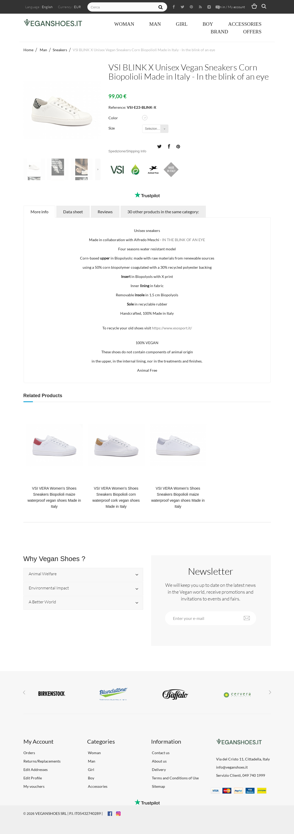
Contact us (160, 752)
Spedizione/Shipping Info (127, 151)
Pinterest (178, 146)
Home (28, 50)
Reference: (117, 107)
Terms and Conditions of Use (175, 778)
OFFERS (252, 31)
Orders (29, 752)
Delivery (158, 769)
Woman (124, 24)
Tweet (159, 146)
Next (98, 169)
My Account (38, 741)
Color (113, 118)
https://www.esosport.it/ (172, 328)
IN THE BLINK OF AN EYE (183, 239)
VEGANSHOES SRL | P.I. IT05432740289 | (69, 813)
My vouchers (33, 786)
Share (169, 146)
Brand (219, 31)
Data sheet (73, 211)
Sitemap (158, 786)
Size (112, 128)
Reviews (105, 211)
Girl (181, 24)
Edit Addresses (35, 769)
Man (155, 24)
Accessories (245, 24)
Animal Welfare (43, 574)
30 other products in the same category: (163, 211)
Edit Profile (32, 778)
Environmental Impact (49, 588)
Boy (208, 24)
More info (39, 211)
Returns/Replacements (42, 761)
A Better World (42, 602)
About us (159, 761)
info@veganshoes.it (232, 767)
